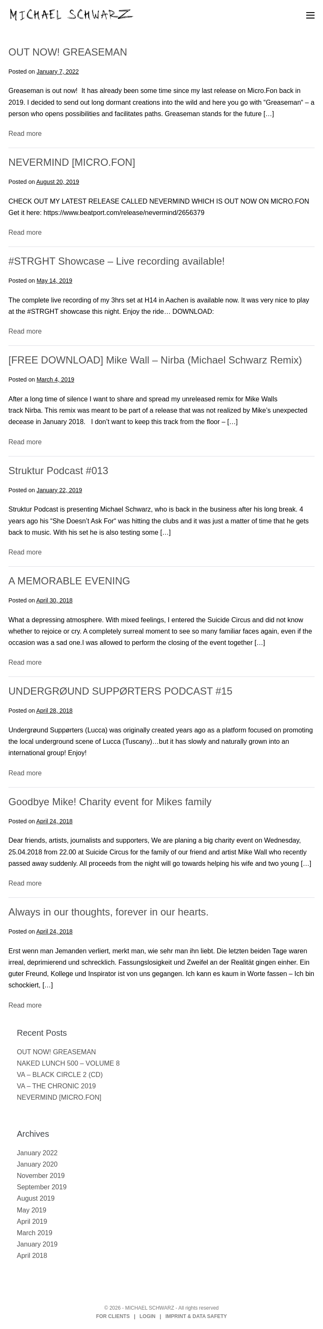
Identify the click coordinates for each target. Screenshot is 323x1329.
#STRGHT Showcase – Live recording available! (116, 261)
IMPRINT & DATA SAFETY (196, 1316)
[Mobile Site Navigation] (310, 15)
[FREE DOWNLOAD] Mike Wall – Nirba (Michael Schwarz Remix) (155, 360)
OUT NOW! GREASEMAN (67, 52)
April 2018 (32, 1255)
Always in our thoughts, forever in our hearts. (108, 912)
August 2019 (36, 1198)
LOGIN (148, 1316)
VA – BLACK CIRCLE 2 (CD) (60, 1074)
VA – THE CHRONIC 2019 (56, 1086)
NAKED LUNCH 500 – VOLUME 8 (68, 1063)
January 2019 (37, 1244)
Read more (25, 133)
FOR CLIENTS (113, 1316)
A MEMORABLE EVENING (69, 580)
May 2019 (31, 1210)
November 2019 (41, 1175)
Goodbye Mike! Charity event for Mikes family (110, 801)
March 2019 (35, 1232)
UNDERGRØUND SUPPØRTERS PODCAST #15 (120, 691)
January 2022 (37, 1153)
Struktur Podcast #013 (58, 470)
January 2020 (37, 1164)
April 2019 (32, 1221)
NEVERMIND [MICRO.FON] (71, 162)
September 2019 (41, 1187)
